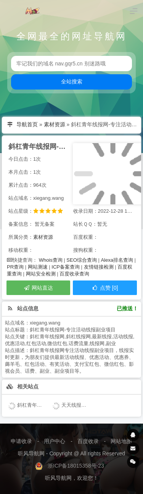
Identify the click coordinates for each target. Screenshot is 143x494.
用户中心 (54, 441)
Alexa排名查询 (117, 260)
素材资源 (54, 124)
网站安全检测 (41, 274)
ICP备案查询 (65, 267)
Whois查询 (51, 260)
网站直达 (38, 288)
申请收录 (21, 441)
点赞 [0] (105, 288)
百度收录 (88, 441)
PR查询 (15, 267)
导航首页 (27, 124)
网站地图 (121, 441)
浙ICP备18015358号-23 (76, 466)
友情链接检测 (99, 267)
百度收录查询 (74, 274)
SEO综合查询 (81, 260)
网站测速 (38, 267)
